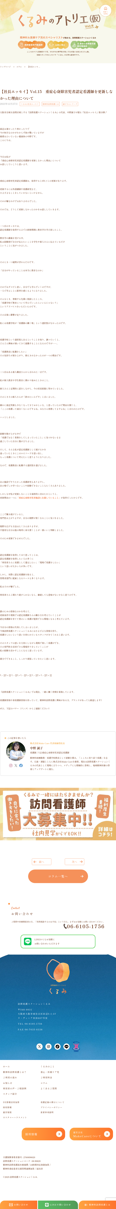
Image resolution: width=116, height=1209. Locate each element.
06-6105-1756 (84, 926)
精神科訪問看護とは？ (14, 1072)
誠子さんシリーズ (70, 104)
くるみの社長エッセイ (30, 104)
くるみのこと (48, 1066)
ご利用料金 (46, 1077)
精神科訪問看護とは (51, 104)
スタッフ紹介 (10, 1093)
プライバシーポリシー (51, 1107)
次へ (74, 862)
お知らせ (7, 1083)
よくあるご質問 (49, 1088)
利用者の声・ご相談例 (14, 1088)
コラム (19, 66)
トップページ (5, 66)
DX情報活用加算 (11, 1102)
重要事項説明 (47, 1112)
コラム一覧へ (58, 876)
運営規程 (7, 1112)
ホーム (6, 1066)
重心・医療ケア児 (50, 1072)
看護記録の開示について (53, 1102)
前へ (41, 862)
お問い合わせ (18, 1204)
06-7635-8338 (34, 1029)
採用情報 (7, 1107)
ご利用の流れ (10, 1077)
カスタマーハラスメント (15, 1117)
